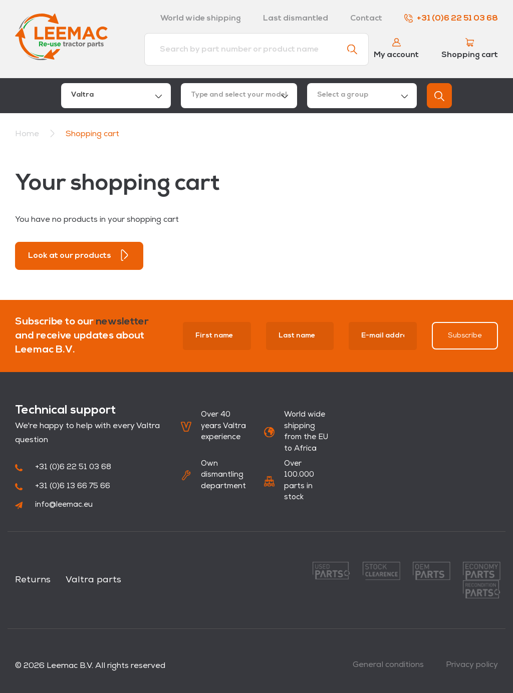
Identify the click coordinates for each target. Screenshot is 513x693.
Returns (33, 580)
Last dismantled (295, 19)
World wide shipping (200, 19)
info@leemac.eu (54, 505)
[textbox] (239, 95)
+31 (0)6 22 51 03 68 (451, 19)
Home (27, 134)
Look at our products (79, 255)
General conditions (388, 665)
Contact (366, 19)
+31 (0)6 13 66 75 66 (62, 486)
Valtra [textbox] (82, 95)
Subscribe (465, 335)
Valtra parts (93, 580)
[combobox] (116, 95)
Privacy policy (472, 665)
